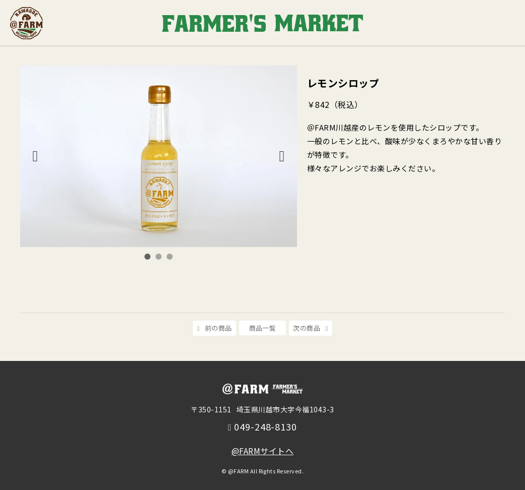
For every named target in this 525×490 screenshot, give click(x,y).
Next (282, 156)
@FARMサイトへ (262, 451)
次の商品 (306, 328)
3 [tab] (170, 257)
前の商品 (218, 328)
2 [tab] (159, 257)
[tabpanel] (158, 156)
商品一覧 (262, 328)
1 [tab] (147, 257)
